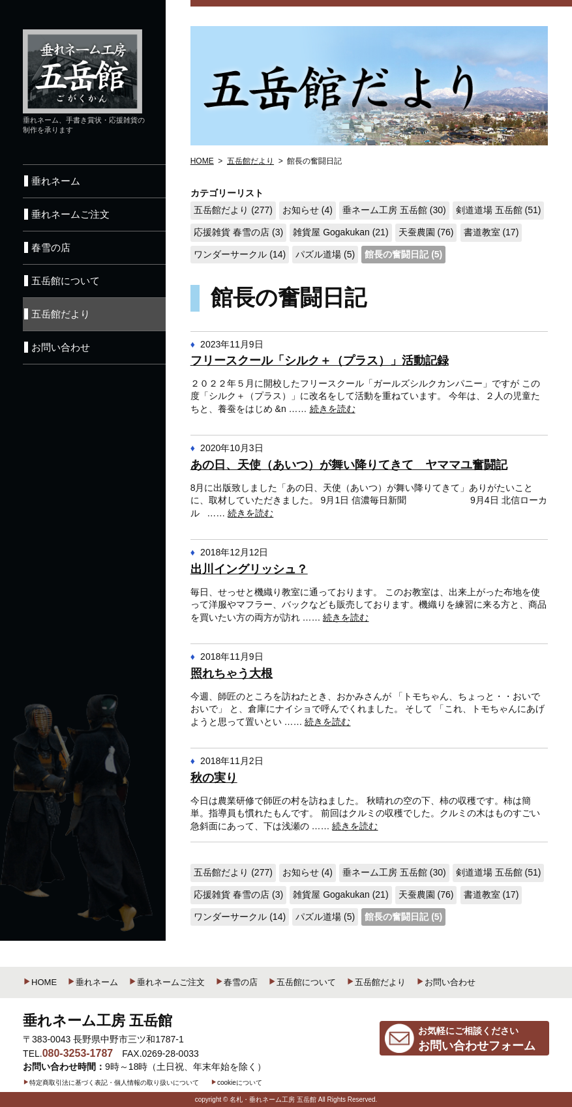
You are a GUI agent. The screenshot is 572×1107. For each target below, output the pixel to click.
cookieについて (236, 1082)
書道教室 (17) (491, 232)
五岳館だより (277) (233, 210)
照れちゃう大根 (231, 673)
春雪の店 (236, 982)
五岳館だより (376, 982)
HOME (40, 982)
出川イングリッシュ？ (249, 569)
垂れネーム (92, 982)
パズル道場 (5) (325, 254)
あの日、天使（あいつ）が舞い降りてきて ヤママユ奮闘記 (348, 464)
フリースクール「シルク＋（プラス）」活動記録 (319, 360)
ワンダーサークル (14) (240, 254)
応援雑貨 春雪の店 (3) (238, 232)
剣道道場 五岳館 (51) (498, 210)
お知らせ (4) (307, 210)
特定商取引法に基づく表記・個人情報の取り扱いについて (111, 1082)
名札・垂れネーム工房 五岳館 (273, 1099)
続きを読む (332, 409)
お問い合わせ (445, 982)
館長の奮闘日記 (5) (403, 254)
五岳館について (302, 982)
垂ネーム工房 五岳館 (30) (394, 210)
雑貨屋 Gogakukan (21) (340, 232)
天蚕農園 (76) (426, 232)
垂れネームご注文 (166, 982)
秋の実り (213, 777)
